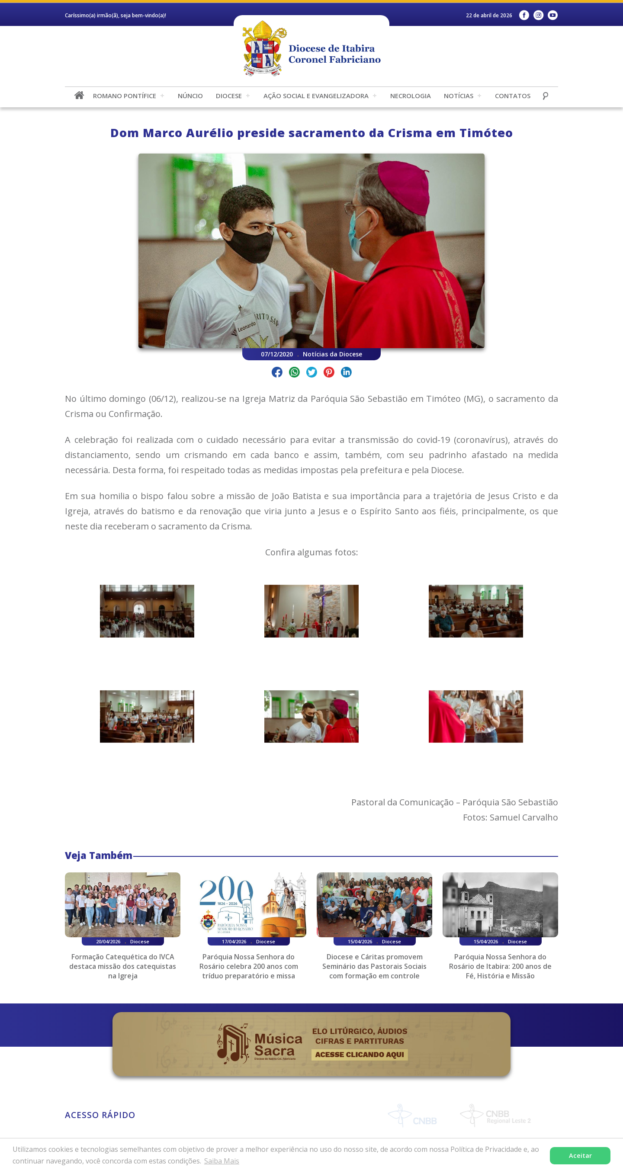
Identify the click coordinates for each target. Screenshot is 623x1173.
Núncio (190, 95)
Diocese (229, 95)
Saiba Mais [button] (221, 1161)
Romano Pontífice (124, 95)
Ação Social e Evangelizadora (316, 95)
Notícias (458, 95)
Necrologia (410, 95)
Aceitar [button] (580, 1155)
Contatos (512, 95)
